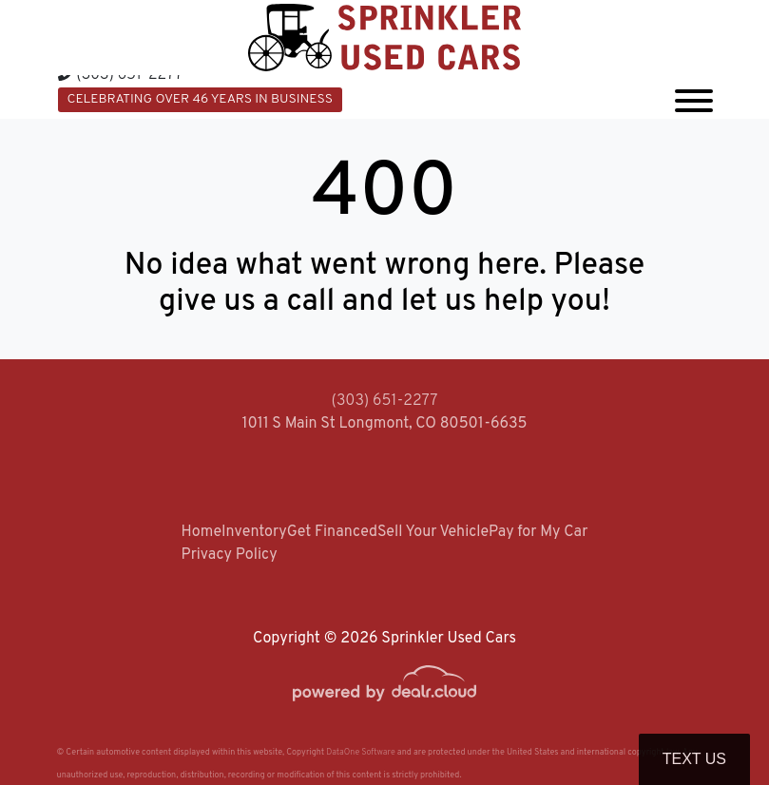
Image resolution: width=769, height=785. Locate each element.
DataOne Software (360, 752)
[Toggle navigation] (694, 97)
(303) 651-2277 (120, 75)
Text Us (694, 759)
